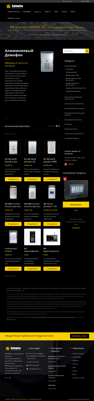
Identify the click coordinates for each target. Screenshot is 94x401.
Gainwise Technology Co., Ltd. (23, 398)
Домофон (43, 317)
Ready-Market (85, 398)
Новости (48, 12)
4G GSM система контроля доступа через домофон (32, 206)
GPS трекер (68, 124)
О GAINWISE (27, 12)
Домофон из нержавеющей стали (76, 88)
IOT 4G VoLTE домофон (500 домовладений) (50, 162)
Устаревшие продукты (72, 138)
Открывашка (56, 317)
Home (30, 34)
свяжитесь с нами (11, 319)
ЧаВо (56, 12)
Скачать (65, 12)
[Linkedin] (9, 377)
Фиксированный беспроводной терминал (75, 114)
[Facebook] (5, 377)
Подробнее (76, 228)
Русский (86, 1)
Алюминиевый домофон (59, 34)
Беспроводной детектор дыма (75, 108)
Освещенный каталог (11, 249)
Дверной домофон (45, 34)
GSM (30, 317)
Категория (36, 34)
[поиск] (63, 1)
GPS (60, 317)
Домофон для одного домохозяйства (72, 84)
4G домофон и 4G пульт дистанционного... (56, 357)
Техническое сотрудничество (74, 133)
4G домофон (69, 69)
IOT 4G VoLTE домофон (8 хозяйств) (30, 162)
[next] (58, 118)
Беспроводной (37, 317)
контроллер (49, 317)
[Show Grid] (57, 126)
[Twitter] (7, 377)
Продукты (38, 12)
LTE (32, 317)
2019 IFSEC (51, 385)
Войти (73, 12)
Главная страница (13, 12)
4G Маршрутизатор (71, 129)
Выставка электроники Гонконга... (56, 376)
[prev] (6, 118)
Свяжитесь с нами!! (79, 336)
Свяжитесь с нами (13, 18)
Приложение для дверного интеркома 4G (73, 98)
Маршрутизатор (66, 317)
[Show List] (59, 126)
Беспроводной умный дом (73, 119)
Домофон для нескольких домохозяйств (73, 79)
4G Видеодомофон (71, 72)
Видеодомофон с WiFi (72, 75)
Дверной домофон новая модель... (57, 366)
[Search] (72, 1)
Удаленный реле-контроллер (74, 103)
